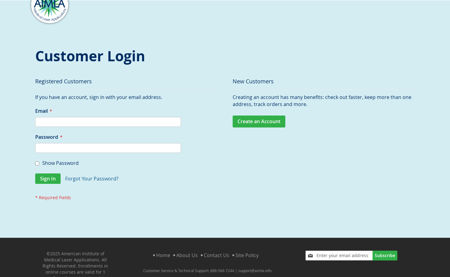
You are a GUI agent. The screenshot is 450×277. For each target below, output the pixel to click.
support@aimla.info (255, 265)
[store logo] (49, 20)
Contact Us (216, 250)
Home (163, 250)
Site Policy (247, 250)
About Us (187, 250)
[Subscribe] (385, 251)
